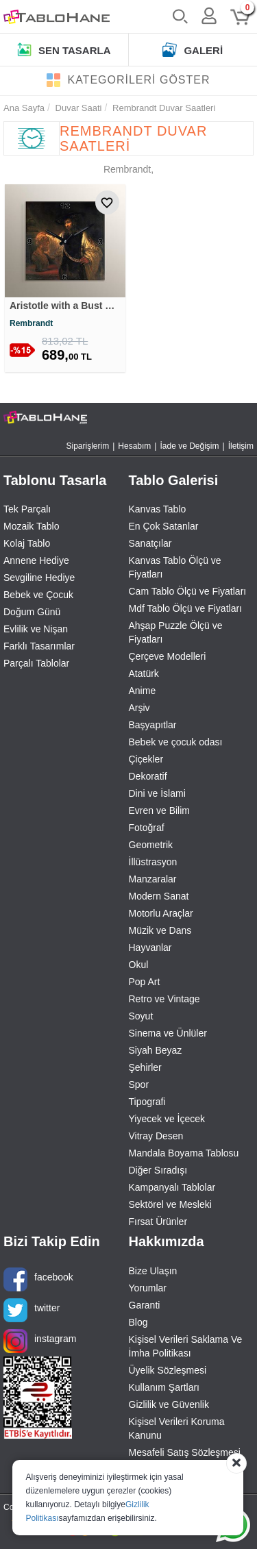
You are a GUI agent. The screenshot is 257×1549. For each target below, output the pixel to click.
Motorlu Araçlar (161, 913)
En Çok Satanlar (164, 526)
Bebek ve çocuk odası (176, 741)
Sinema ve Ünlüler (168, 1033)
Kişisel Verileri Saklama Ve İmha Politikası (186, 1346)
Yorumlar (148, 1287)
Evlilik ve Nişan (35, 628)
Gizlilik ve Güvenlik (169, 1404)
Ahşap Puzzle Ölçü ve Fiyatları (176, 632)
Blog (138, 1322)
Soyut (141, 1016)
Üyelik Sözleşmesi (168, 1370)
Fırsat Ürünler (158, 1221)
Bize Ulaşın (153, 1270)
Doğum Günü (31, 611)
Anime (142, 690)
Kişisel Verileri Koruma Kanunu (177, 1428)
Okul (139, 964)
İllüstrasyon (153, 861)
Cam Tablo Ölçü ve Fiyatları (188, 591)
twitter (31, 1310)
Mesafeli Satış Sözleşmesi (185, 1452)
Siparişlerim (88, 446)
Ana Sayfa (24, 108)
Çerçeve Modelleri (167, 656)
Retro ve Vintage (164, 998)
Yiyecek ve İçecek (167, 1118)
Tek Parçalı (27, 509)
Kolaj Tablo (26, 543)
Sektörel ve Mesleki (170, 1204)
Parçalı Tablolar (36, 663)
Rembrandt (31, 323)
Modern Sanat (159, 896)
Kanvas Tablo (157, 509)
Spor (139, 1084)
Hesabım (134, 446)
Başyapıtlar (153, 724)
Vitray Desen (156, 1135)
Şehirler (145, 1067)
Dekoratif (148, 776)
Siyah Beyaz (155, 1050)
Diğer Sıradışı (158, 1170)
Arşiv (139, 707)
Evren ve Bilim (159, 810)
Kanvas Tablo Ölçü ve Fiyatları (175, 567)
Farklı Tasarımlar (39, 646)
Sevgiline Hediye (39, 577)
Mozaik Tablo (31, 526)
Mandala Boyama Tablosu (184, 1153)
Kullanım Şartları (164, 1387)
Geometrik (151, 844)
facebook (38, 1279)
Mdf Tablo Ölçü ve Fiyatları (185, 608)
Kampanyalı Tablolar (172, 1187)
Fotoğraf (146, 827)
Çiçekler (146, 759)
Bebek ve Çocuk (38, 594)
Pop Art (144, 981)
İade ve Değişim (189, 446)
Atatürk (144, 673)
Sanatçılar (150, 543)
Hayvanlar (150, 947)
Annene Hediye (36, 560)
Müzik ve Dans (160, 930)
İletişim (241, 446)
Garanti (144, 1305)
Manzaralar (153, 878)
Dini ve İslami (157, 793)
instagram (39, 1341)
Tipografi (147, 1101)
